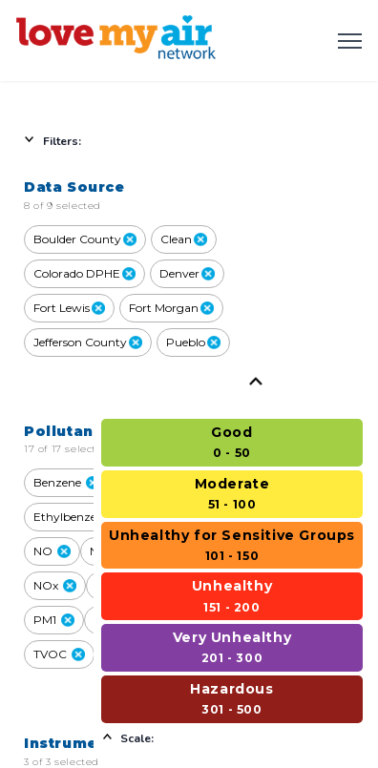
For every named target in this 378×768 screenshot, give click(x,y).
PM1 (53, 619)
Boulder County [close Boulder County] (84, 239)
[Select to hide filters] (143, 141)
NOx (54, 585)
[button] (92, 482)
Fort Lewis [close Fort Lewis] (69, 308)
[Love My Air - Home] (119, 40)
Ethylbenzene (80, 516)
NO (52, 551)
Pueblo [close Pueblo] (193, 342)
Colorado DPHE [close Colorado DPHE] (84, 273)
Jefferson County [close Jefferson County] (87, 342)
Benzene (66, 482)
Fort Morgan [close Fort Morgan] (171, 308)
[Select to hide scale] (232, 738)
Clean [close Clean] (183, 239)
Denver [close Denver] (187, 273)
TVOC (59, 654)
